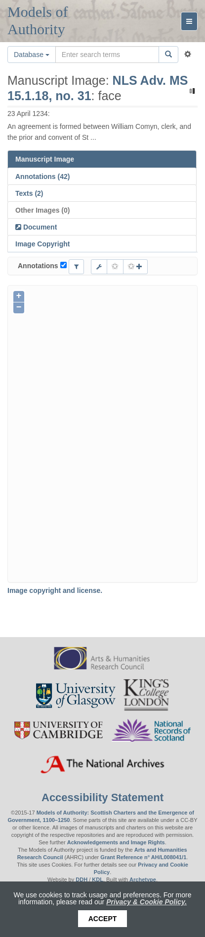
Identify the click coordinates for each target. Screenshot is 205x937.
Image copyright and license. (54, 590)
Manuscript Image (44, 159)
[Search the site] (107, 54)
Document (39, 227)
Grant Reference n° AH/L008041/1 (143, 857)
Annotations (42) (42, 176)
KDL (97, 879)
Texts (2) (29, 193)
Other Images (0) (42, 210)
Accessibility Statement (102, 797)
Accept (102, 919)
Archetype (142, 879)
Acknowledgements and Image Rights (116, 842)
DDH (81, 879)
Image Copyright (42, 244)
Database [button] (31, 55)
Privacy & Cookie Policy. (146, 902)
